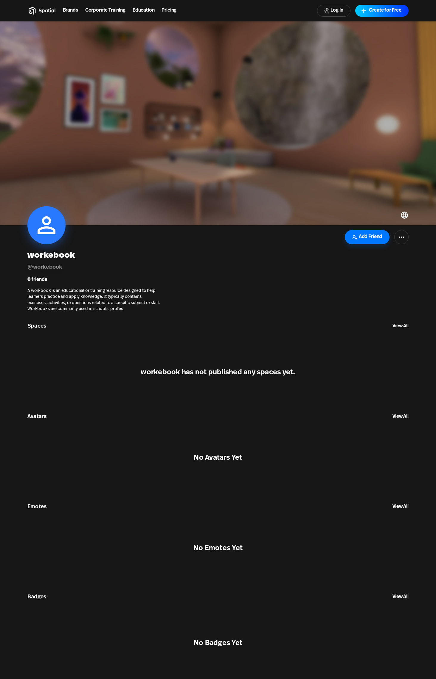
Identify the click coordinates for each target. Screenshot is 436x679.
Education (144, 10)
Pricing (169, 10)
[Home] (41, 10)
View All (400, 326)
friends (37, 279)
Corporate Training (105, 10)
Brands (70, 10)
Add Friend (367, 237)
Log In (334, 10)
